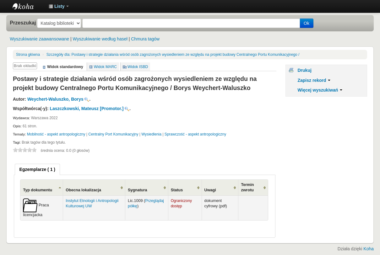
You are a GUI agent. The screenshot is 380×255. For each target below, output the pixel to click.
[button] (58, 6)
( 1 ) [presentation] (37, 169)
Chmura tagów (145, 38)
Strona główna (28, 54)
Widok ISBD (138, 67)
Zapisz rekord (313, 80)
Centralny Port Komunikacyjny (113, 134)
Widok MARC (105, 67)
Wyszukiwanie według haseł (100, 38)
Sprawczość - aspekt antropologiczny (195, 134)
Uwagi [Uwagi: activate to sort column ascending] (210, 190)
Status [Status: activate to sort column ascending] (177, 190)
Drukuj (304, 70)
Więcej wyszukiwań (319, 90)
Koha (368, 248)
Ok (306, 23)
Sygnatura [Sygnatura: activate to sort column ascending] (137, 190)
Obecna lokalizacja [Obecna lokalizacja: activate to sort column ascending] (83, 190)
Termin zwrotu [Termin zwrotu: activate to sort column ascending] (247, 187)
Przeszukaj (23, 22)
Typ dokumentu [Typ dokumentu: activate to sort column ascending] (37, 190)
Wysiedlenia (151, 134)
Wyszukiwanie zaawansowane (39, 38)
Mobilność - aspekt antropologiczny (56, 134)
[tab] (37, 169)
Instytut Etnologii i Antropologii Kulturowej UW (28, 6)
